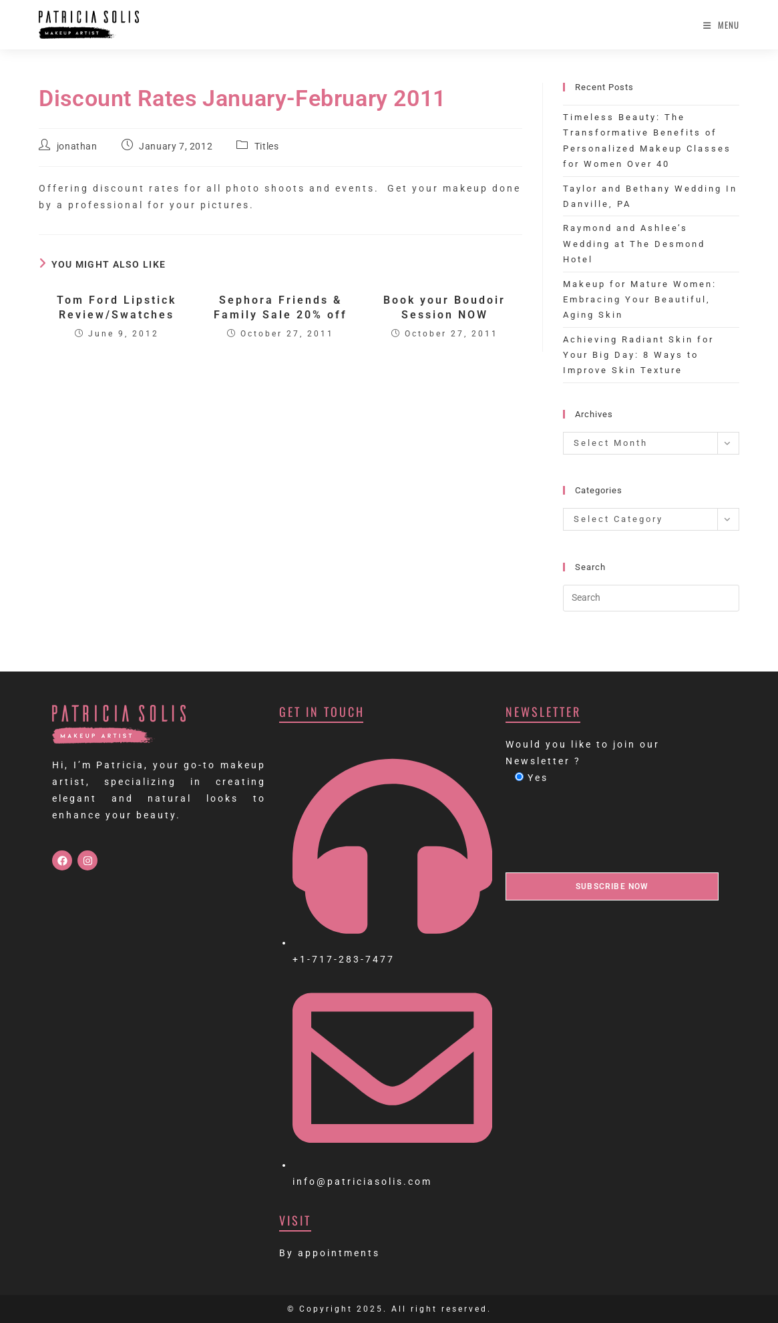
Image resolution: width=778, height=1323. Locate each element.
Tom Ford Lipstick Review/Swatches (116, 307)
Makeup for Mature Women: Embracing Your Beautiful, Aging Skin (640, 299)
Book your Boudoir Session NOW (444, 307)
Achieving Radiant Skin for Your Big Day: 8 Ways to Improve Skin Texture (638, 355)
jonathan (77, 146)
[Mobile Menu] (721, 24)
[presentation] (607, 829)
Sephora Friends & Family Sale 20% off (280, 307)
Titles (266, 146)
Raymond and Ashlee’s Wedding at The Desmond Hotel (634, 243)
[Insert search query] (651, 598)
